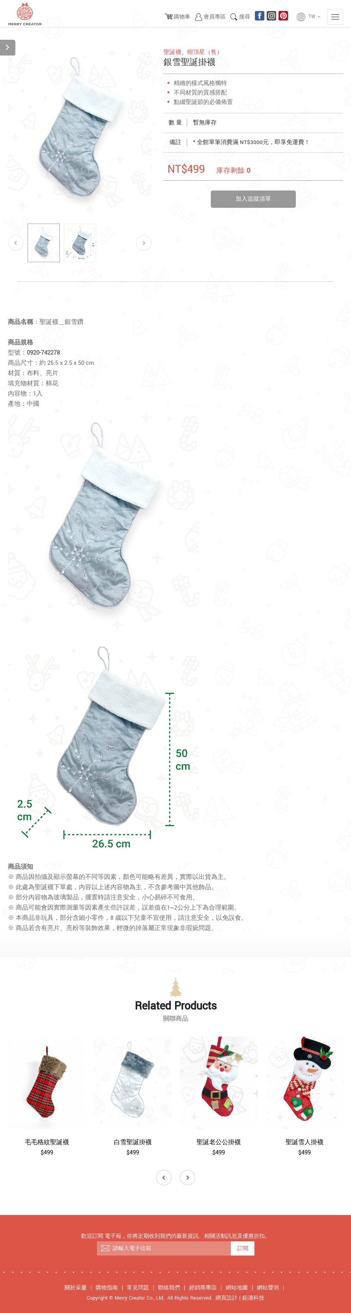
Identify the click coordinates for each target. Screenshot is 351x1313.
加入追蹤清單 (253, 199)
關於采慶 (76, 1287)
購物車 (182, 16)
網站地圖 (237, 1287)
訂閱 (242, 1248)
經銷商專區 (203, 1287)
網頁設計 (226, 1298)
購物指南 (107, 1287)
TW (314, 17)
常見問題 (138, 1287)
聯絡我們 (169, 1287)
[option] (80, 132)
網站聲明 (268, 1287)
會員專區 (215, 16)
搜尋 (244, 16)
